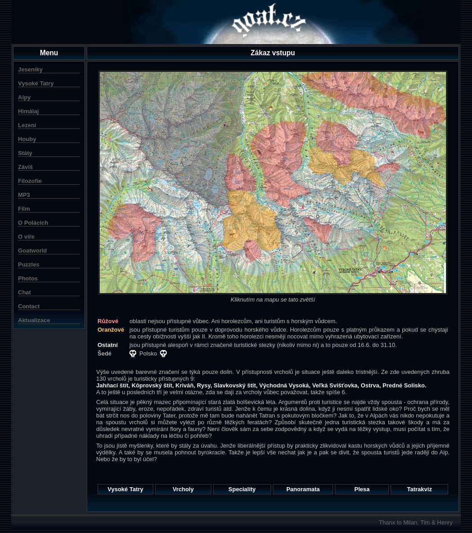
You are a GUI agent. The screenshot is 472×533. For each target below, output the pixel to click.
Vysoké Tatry (36, 83)
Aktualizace (34, 320)
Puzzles (29, 264)
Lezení (27, 125)
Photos (28, 278)
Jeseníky (30, 69)
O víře (26, 236)
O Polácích (33, 222)
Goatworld (32, 250)
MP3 (24, 194)
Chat (24, 292)
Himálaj (28, 111)
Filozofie (30, 181)
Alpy (24, 97)
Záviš (25, 167)
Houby (27, 139)
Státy (25, 153)
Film (24, 208)
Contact (29, 306)
